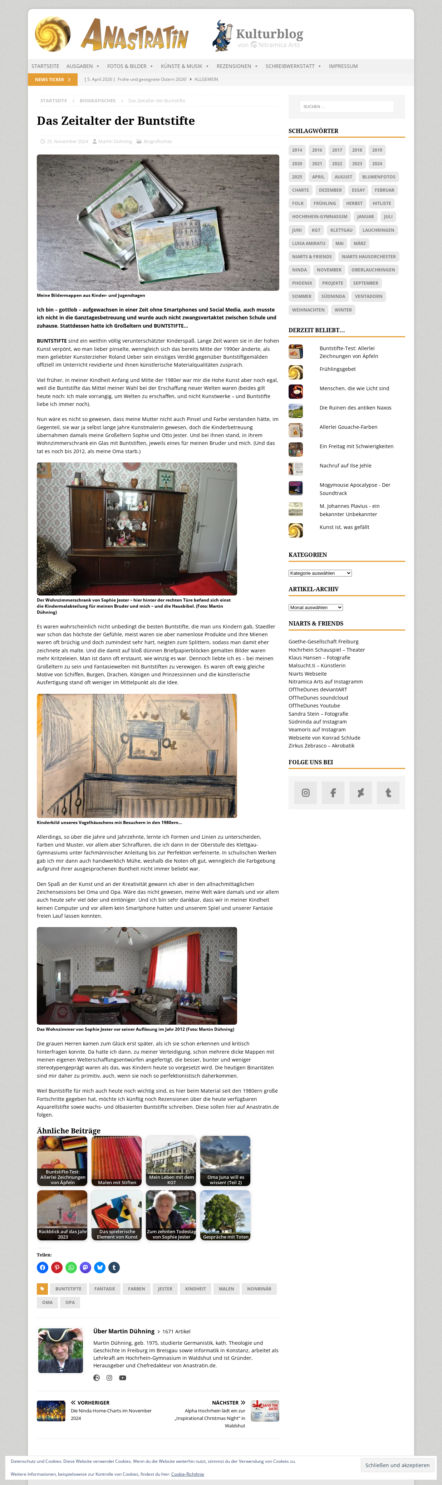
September (365, 283)
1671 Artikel (176, 1331)
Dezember (330, 190)
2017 (337, 150)
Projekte (332, 283)
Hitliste (382, 203)
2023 (357, 164)
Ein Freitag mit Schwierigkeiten (357, 446)
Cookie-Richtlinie (187, 1474)
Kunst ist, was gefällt (344, 527)
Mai (339, 243)
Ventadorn (369, 296)
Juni (297, 230)
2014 (297, 150)
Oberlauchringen (373, 270)
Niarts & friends (312, 257)
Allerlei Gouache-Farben (349, 426)
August (343, 177)
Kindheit (195, 1289)
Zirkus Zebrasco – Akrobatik (321, 745)
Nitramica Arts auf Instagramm (326, 681)
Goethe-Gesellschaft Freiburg (324, 641)
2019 (377, 150)
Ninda (299, 270)
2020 (297, 164)
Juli (388, 217)
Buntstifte (68, 1289)
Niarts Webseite (308, 673)
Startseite (45, 66)
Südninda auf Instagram (318, 721)
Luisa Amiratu (308, 243)
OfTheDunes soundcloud (318, 697)
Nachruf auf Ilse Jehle (346, 465)
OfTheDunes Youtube (314, 705)
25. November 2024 (67, 141)
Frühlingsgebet (338, 369)
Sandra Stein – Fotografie (318, 713)
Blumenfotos (379, 177)
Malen (226, 1289)
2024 (377, 164)
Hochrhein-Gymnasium (319, 217)
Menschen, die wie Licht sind (354, 388)
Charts (300, 190)
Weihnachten (308, 310)
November (329, 270)
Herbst (354, 203)
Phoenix (302, 283)
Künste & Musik (185, 66)
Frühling (325, 203)
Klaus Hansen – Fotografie (319, 657)
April (318, 177)
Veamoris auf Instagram (317, 729)
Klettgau (341, 230)
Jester (165, 1289)
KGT (316, 230)
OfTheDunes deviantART (318, 689)
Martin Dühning (115, 141)
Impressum (343, 66)
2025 (297, 177)
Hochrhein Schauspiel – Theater (327, 649)
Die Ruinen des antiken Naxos (356, 407)
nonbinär (259, 1289)
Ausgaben (83, 66)
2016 (317, 150)
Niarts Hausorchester (369, 257)
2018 (357, 150)
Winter (343, 310)
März (360, 243)
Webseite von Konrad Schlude (324, 737)
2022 (337, 164)
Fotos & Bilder (130, 66)
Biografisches (158, 141)
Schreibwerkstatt (294, 66)
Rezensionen (238, 66)
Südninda (333, 296)
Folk (298, 203)
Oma (47, 1302)
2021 (317, 164)
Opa (70, 1302)
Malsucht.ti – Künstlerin (317, 665)
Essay (358, 190)
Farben (136, 1289)
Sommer (301, 296)
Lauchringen (378, 230)
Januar (365, 217)
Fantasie (104, 1289)
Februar (384, 190)
